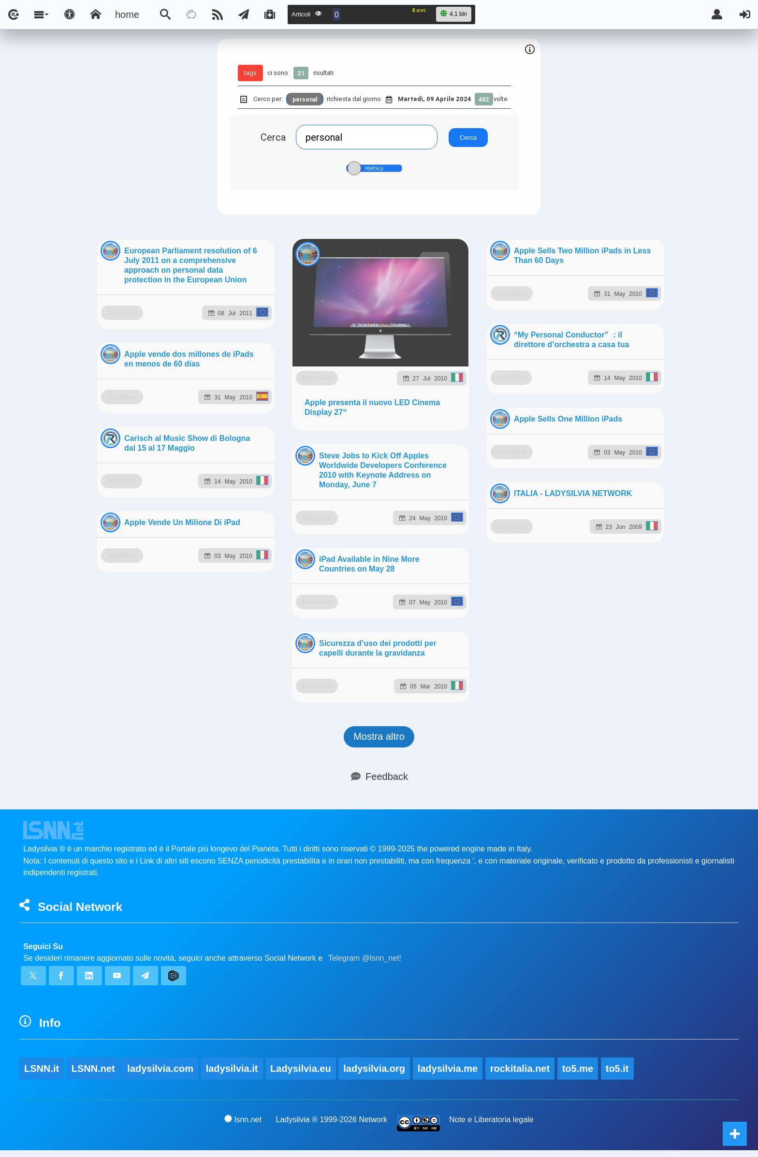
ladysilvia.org (374, 591)
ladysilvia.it (232, 591)
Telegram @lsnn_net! (364, 481)
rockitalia (169, 1052)
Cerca (273, 137)
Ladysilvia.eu (300, 591)
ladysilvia (169, 385)
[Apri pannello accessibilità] (69, 14)
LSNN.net (93, 591)
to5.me (577, 591)
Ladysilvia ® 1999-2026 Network (332, 643)
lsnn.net (243, 642)
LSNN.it (41, 591)
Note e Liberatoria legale (491, 643)
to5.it (617, 591)
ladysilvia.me (448, 591)
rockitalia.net (520, 591)
